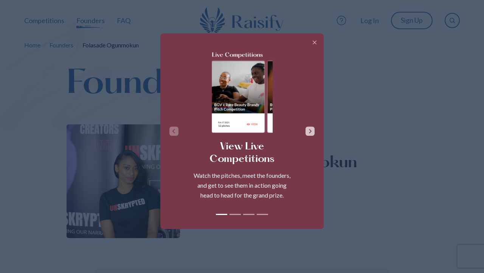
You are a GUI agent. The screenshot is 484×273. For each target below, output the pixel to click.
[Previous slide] (173, 131)
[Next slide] (310, 131)
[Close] (315, 42)
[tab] (221, 214)
